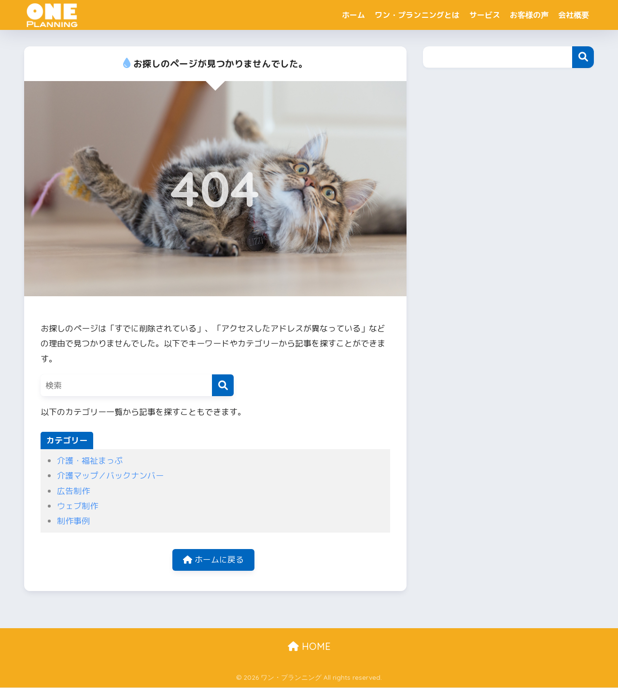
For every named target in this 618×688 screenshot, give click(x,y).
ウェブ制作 (77, 505)
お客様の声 (529, 15)
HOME (309, 647)
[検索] (223, 385)
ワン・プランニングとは (417, 15)
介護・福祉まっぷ (90, 460)
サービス (484, 15)
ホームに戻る (213, 559)
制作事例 (73, 520)
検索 (583, 57)
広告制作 (73, 490)
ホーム (353, 15)
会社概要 (573, 15)
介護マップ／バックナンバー (110, 475)
